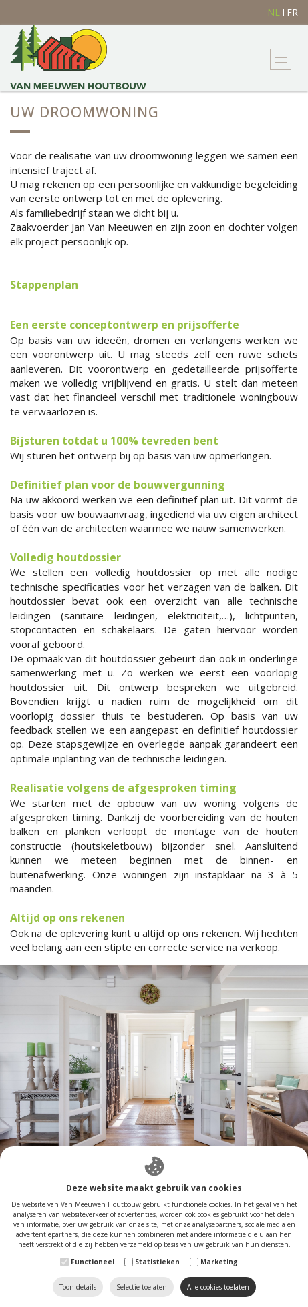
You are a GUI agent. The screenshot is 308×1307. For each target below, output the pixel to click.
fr (292, 12)
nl (273, 12)
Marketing (219, 1261)
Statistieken (157, 1261)
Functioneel (92, 1261)
